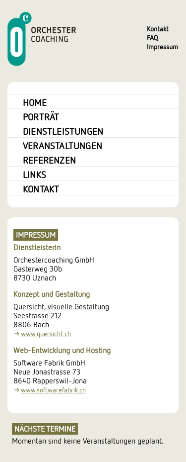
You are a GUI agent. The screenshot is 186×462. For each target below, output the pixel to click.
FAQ (152, 37)
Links (34, 174)
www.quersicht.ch (46, 334)
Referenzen (49, 159)
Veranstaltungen (62, 145)
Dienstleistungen (63, 130)
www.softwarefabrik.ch (53, 390)
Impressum (162, 46)
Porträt (41, 116)
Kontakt (158, 28)
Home (35, 101)
